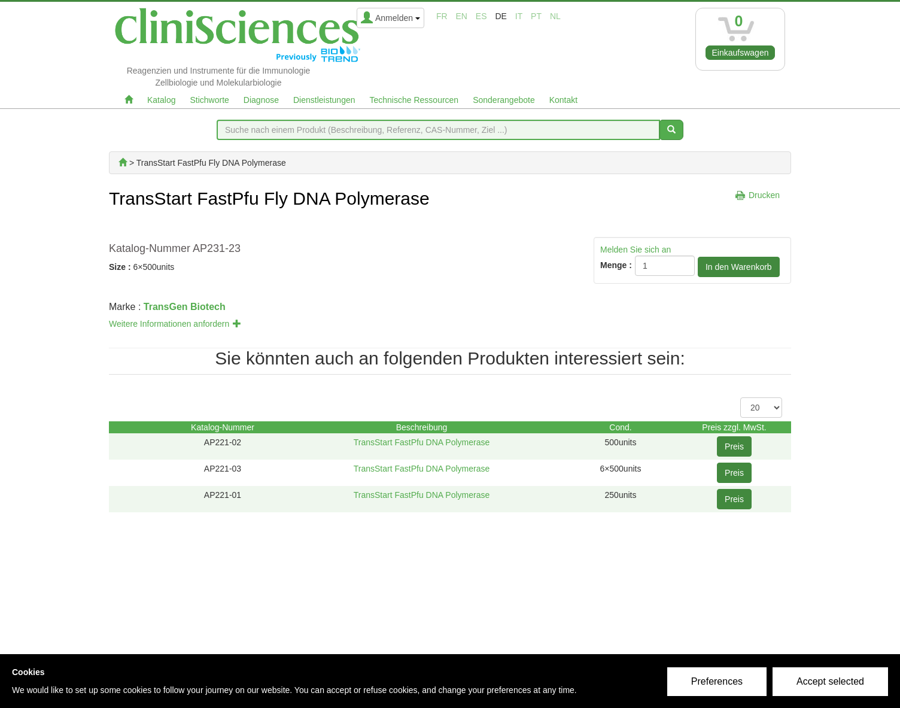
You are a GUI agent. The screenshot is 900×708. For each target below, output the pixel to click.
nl (555, 16)
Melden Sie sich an (635, 249)
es (481, 16)
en (461, 16)
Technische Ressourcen (414, 100)
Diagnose (261, 100)
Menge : (616, 265)
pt (536, 16)
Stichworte (209, 100)
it (518, 16)
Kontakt (563, 100)
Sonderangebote (504, 100)
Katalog (161, 100)
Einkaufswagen (740, 52)
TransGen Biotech (185, 307)
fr (442, 16)
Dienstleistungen (324, 100)
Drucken (764, 195)
